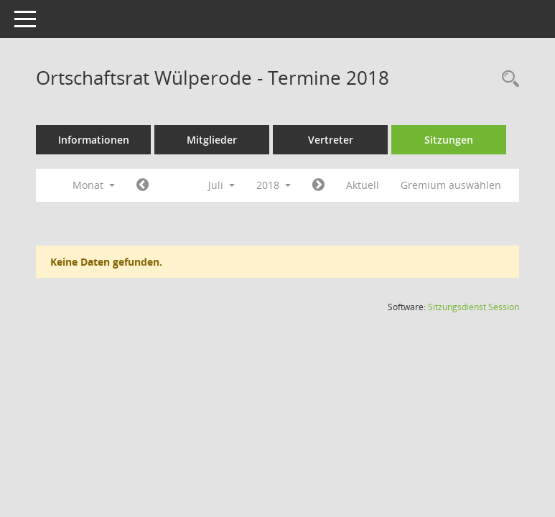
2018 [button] (273, 185)
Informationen (93, 139)
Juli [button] (221, 185)
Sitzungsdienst (473, 307)
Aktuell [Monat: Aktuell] (362, 185)
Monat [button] (94, 185)
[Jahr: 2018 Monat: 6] (142, 185)
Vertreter (330, 139)
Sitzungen (448, 139)
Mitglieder (212, 139)
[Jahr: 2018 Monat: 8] (318, 185)
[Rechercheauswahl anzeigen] (507, 79)
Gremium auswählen (451, 185)
